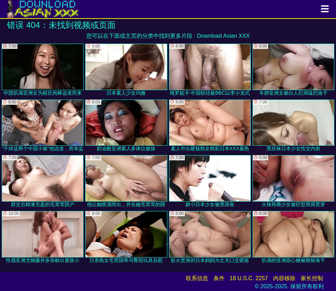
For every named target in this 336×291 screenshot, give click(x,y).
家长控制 (312, 278)
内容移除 (284, 278)
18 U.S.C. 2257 (249, 278)
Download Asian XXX (223, 36)
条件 (219, 278)
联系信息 (197, 278)
